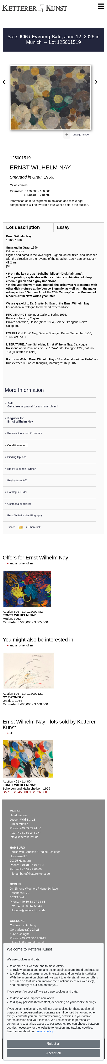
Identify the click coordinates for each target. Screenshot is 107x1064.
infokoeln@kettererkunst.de (27, 942)
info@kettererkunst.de (24, 837)
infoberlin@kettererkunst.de (27, 910)
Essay (63, 227)
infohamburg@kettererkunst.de (30, 873)
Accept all (53, 1053)
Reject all (53, 1043)
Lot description (23, 227)
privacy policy (44, 1031)
